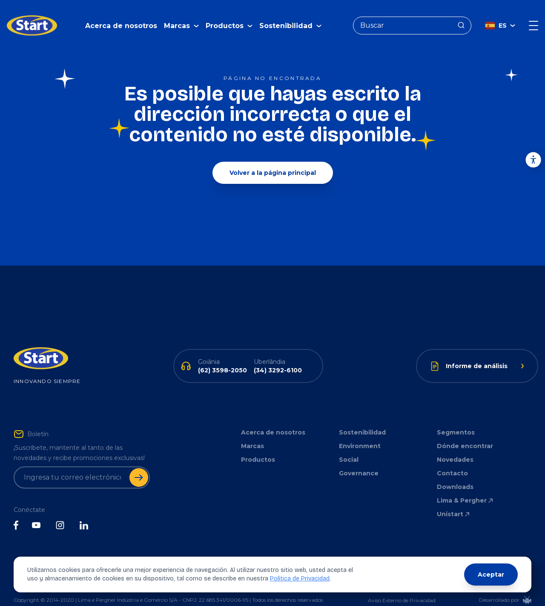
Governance (359, 460)
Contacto (452, 460)
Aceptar (491, 574)
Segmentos (456, 419)
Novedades (455, 447)
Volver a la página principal (272, 160)
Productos (258, 447)
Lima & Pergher (465, 488)
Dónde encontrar (465, 433)
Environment (360, 433)
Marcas (252, 433)
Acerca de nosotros (121, 19)
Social (349, 447)
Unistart (454, 501)
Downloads (455, 474)
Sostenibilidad (362, 419)
